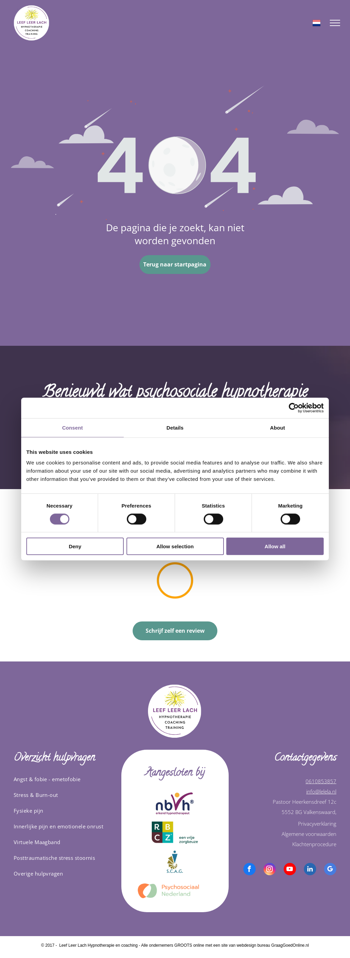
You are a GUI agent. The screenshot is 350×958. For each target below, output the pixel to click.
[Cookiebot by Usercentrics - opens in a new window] (294, 408)
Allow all (275, 546)
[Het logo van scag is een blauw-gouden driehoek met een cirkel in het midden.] (175, 862)
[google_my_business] (330, 870)
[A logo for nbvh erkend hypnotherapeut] (175, 803)
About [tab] (277, 427)
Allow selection (174, 546)
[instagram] (270, 870)
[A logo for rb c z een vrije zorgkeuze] (175, 833)
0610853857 (321, 781)
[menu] (335, 23)
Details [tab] (175, 427)
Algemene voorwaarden (309, 833)
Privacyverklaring (317, 823)
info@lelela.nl (321, 791)
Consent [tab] (72, 427)
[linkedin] (310, 870)
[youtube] (290, 870)
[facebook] (249, 870)
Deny (75, 546)
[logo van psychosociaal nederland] (175, 891)
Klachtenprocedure (314, 844)
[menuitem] (65, 779)
